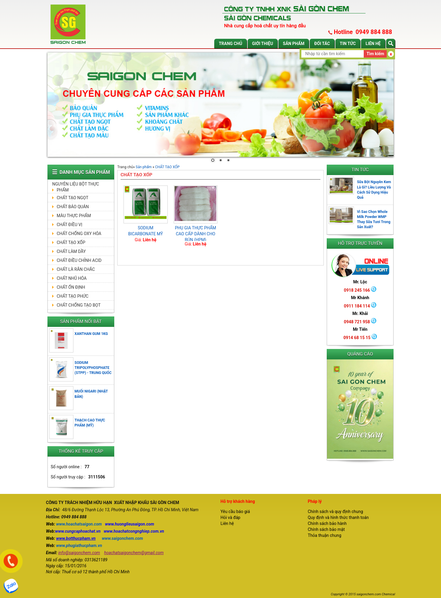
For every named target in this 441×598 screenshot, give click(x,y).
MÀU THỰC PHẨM (74, 215)
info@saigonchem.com (79, 552)
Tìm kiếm (375, 53)
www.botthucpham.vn (75, 538)
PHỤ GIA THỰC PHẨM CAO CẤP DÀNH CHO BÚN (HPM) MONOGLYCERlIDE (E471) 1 (195, 239)
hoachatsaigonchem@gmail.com (134, 552)
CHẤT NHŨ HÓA (72, 278)
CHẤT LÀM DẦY (71, 251)
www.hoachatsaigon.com (79, 524)
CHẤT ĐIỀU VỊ (69, 224)
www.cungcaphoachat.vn (78, 531)
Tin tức (348, 43)
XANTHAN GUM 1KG (91, 334)
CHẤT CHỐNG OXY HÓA (79, 233)
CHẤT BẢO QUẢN (73, 206)
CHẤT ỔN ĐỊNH (71, 287)
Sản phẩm (293, 43)
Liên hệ (373, 43)
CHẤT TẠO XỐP (71, 242)
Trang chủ (230, 43)
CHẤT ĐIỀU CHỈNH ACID (79, 260)
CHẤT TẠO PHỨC (72, 296)
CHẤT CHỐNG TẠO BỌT (79, 305)
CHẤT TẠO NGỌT (72, 197)
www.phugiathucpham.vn (79, 545)
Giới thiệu (262, 43)
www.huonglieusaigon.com (129, 524)
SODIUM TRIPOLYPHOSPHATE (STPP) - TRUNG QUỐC (93, 368)
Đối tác (322, 43)
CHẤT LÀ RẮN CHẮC (76, 269)
